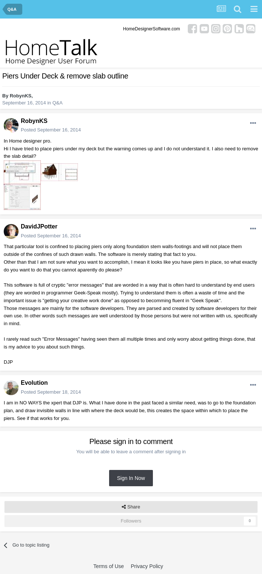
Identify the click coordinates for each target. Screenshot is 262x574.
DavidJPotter (39, 226)
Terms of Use (108, 566)
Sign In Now (131, 478)
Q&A (57, 103)
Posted (51, 130)
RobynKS (21, 96)
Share (131, 507)
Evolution (34, 383)
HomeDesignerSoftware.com (151, 28)
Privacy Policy (147, 566)
